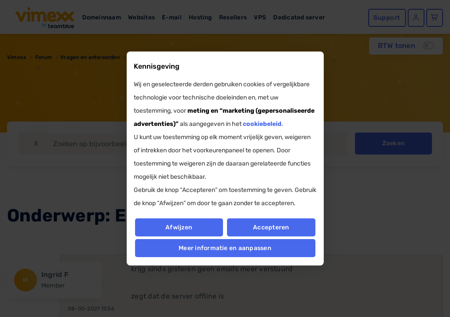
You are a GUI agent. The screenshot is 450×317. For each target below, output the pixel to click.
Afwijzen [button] (178, 227)
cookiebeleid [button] (262, 124)
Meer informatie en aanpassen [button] (225, 248)
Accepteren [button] (271, 227)
